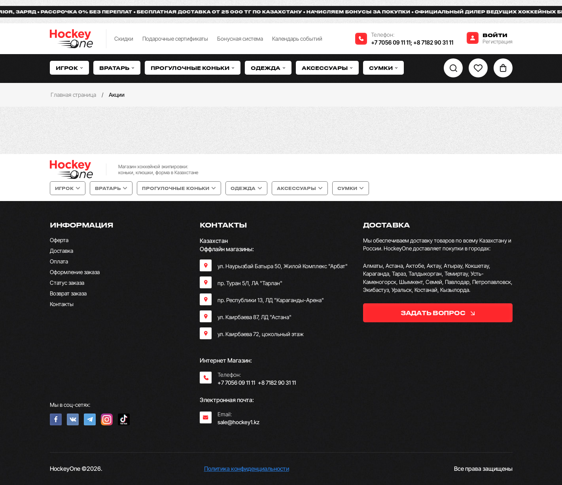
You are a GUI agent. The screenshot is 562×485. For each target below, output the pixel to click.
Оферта (59, 240)
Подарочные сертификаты (175, 38)
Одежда (268, 68)
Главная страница (73, 94)
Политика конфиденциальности (246, 468)
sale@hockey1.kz (238, 422)
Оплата (59, 261)
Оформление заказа (75, 272)
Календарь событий (297, 38)
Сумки (383, 68)
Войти (495, 35)
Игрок (69, 68)
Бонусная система (240, 38)
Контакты (62, 304)
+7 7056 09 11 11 (391, 42)
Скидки (123, 38)
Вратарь (116, 68)
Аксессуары (327, 68)
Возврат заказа (68, 293)
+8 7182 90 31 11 (433, 42)
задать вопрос (438, 312)
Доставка (61, 250)
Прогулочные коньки (193, 68)
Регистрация (498, 41)
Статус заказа (67, 282)
